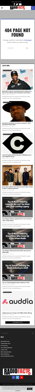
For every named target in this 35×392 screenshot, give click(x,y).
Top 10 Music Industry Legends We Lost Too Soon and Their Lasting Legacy (16, 219)
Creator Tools (4, 349)
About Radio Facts (5, 341)
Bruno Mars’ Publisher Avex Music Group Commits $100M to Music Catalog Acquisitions (17, 187)
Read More (17, 390)
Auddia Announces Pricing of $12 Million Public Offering (17, 313)
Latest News (6, 66)
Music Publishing (5, 354)
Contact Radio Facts (5, 343)
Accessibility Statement (6, 347)
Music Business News (7, 70)
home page (27, 40)
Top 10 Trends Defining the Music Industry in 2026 (15, 283)
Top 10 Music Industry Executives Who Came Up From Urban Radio (16, 251)
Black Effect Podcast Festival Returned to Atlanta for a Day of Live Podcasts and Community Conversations (17, 92)
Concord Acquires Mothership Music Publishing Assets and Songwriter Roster (16, 156)
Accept (29, 388)
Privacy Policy (4, 345)
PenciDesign (17, 385)
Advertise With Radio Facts (7, 356)
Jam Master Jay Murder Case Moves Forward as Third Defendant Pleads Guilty (16, 124)
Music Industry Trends (7, 198)
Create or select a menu (16, 1)
